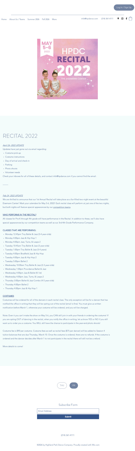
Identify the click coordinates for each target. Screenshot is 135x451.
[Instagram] (122, 18)
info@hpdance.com (89, 18)
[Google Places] (118, 18)
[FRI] (74, 385)
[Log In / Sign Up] (124, 7)
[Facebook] (126, 18)
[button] (130, 18)
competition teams (61, 207)
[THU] (62, 385)
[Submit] (68, 416)
